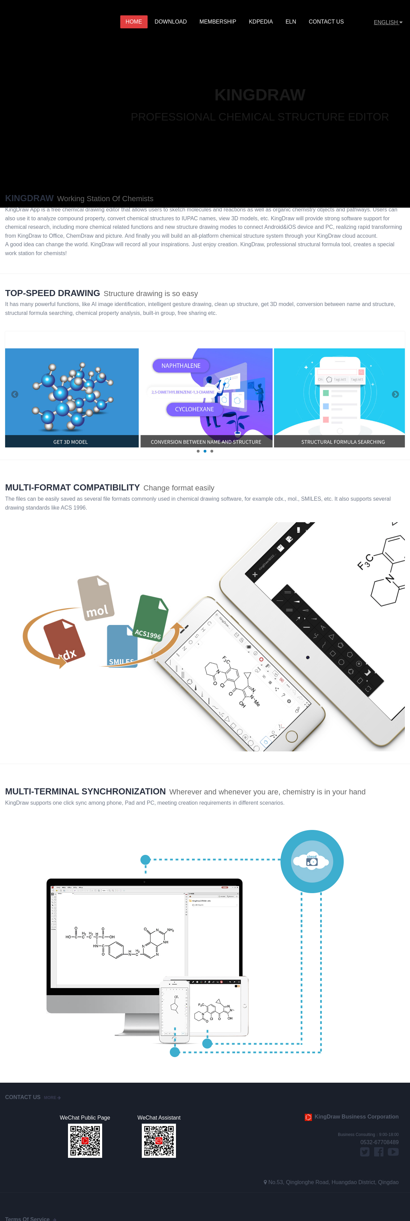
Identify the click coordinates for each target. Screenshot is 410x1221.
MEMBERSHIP (218, 22)
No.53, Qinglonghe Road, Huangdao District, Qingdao (333, 1182)
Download (171, 22)
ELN (291, 22)
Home (135, 22)
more (52, 1097)
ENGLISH (388, 22)
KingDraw (33, 22)
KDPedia (261, 22)
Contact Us (326, 22)
